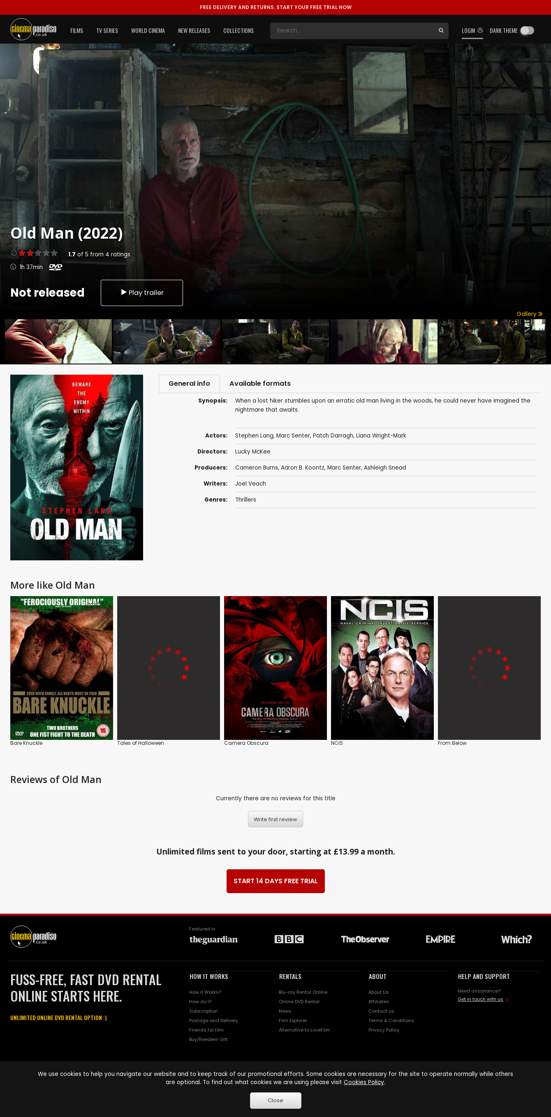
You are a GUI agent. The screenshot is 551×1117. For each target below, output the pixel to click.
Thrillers (245, 500)
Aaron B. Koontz (302, 468)
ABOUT (378, 976)
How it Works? (205, 992)
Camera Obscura (246, 742)
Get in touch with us (480, 999)
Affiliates (378, 1001)
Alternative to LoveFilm (304, 1030)
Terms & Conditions (391, 1020)
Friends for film (206, 1030)
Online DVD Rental (299, 1001)
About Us (378, 992)
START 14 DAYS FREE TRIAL (276, 881)
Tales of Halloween (140, 742)
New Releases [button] (194, 30)
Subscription (203, 1011)
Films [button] (76, 30)
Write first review (275, 819)
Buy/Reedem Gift (208, 1039)
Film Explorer (293, 1020)
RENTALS (290, 976)
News (285, 1011)
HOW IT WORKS (209, 976)
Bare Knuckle (26, 742)
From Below (452, 742)
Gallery (530, 314)
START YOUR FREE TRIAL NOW (276, 7)
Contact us (381, 1011)
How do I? (200, 1001)
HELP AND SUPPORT (484, 976)
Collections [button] (238, 30)
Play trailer (142, 292)
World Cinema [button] (148, 30)
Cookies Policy (364, 1082)
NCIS (337, 742)
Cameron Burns (256, 468)
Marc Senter (344, 468)
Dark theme (504, 30)
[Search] (352, 31)
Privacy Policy (383, 1030)
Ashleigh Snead (385, 468)
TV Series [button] (107, 30)
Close (275, 1100)
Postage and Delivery (213, 1020)
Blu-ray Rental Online (303, 992)
